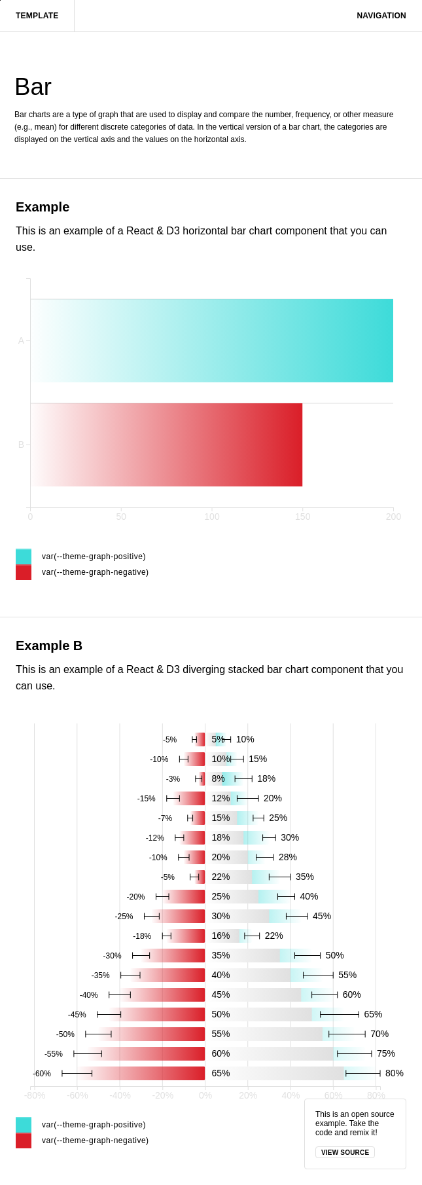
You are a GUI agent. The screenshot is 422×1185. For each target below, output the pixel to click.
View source (345, 1152)
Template (37, 15)
